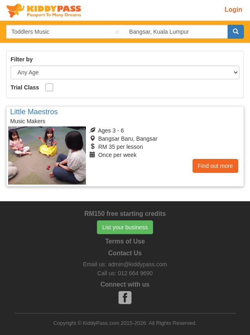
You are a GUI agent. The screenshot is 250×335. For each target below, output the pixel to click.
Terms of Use (125, 241)
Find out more (215, 166)
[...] (58, 32)
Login (233, 9)
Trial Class (25, 87)
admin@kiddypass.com (137, 264)
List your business (125, 227)
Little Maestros (34, 112)
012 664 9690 (135, 273)
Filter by (22, 59)
